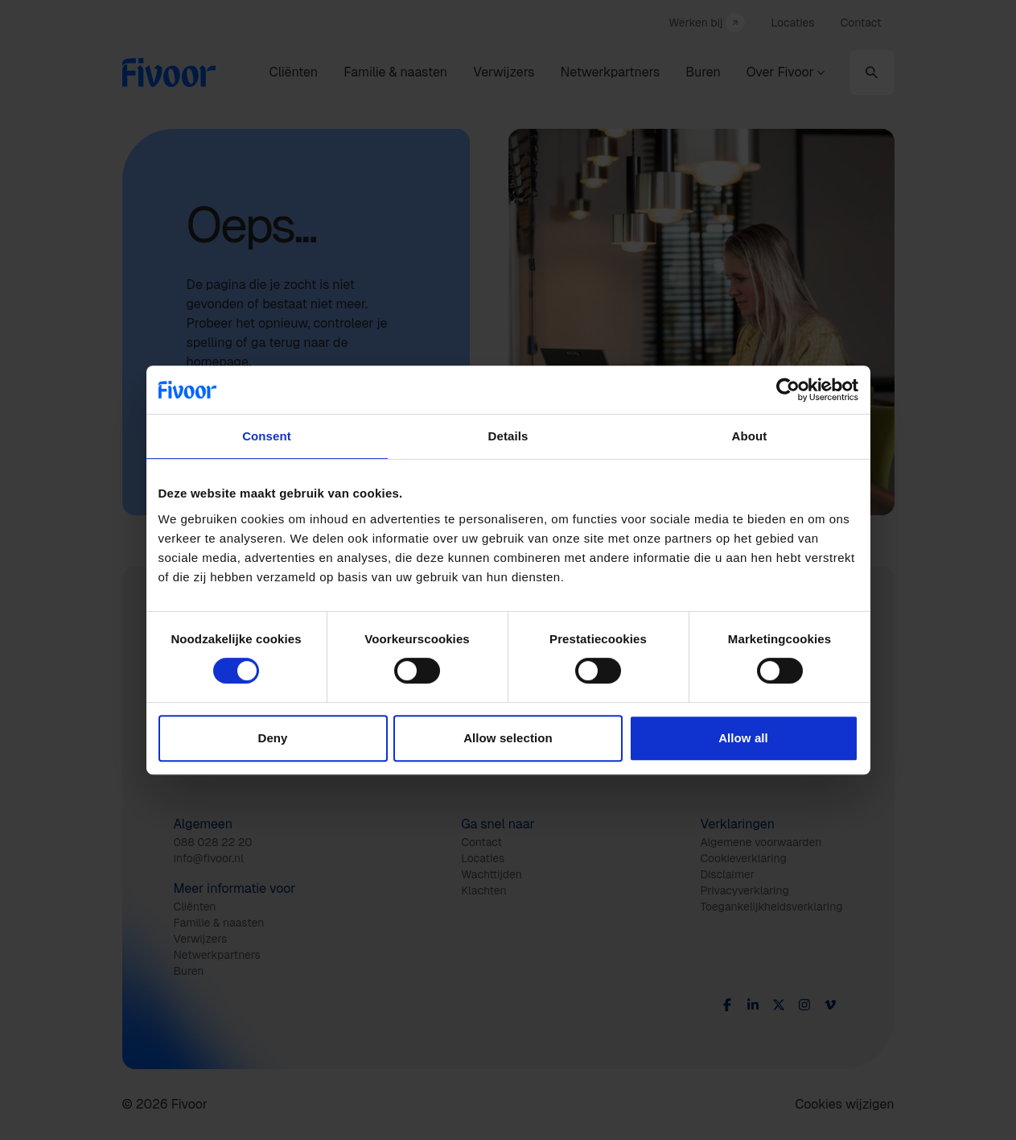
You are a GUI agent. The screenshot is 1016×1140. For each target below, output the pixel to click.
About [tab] (749, 436)
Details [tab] (508, 436)
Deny (272, 738)
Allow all (743, 738)
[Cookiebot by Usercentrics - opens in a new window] (788, 390)
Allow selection (508, 738)
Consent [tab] (266, 436)
